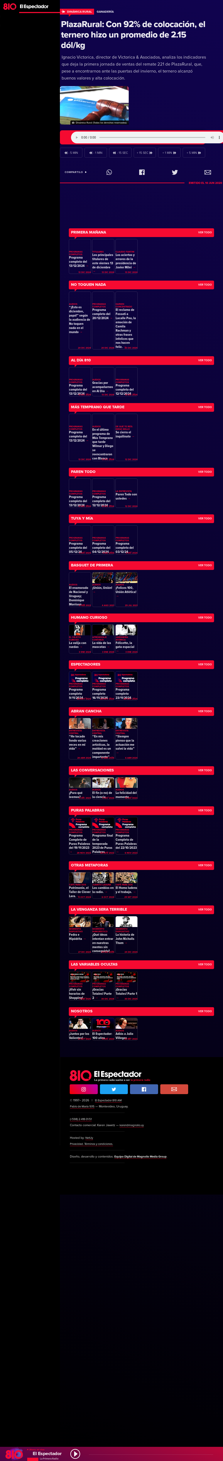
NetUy (89, 1404)
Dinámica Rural (79, 12)
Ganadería (105, 12)
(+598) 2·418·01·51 (81, 1385)
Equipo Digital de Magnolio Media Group (142, 1423)
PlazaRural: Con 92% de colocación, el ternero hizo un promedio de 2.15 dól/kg (133, 34)
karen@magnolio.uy (133, 1391)
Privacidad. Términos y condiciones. (94, 1410)
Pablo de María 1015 (83, 1373)
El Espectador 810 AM (109, 1367)
